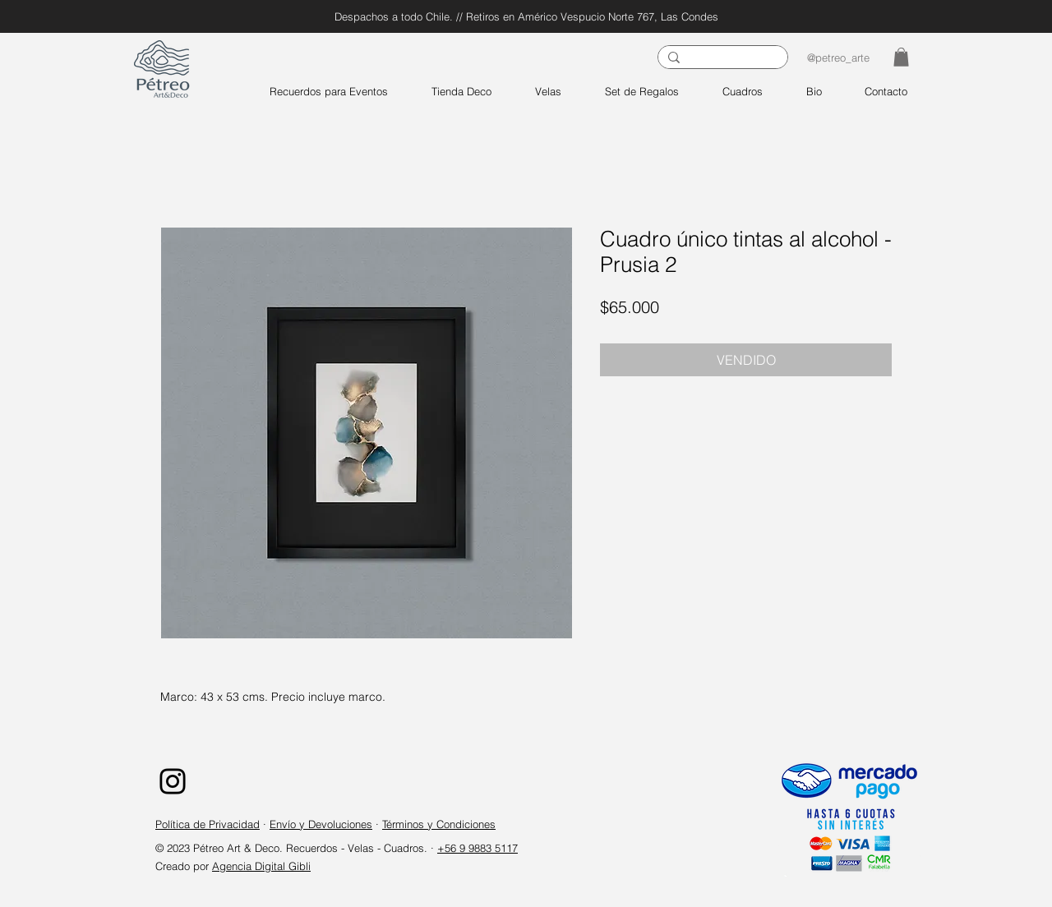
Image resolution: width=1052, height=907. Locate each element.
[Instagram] (172, 781)
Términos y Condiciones (439, 824)
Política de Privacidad (207, 824)
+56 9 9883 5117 (477, 847)
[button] (901, 57)
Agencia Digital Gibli (261, 865)
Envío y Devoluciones (321, 824)
